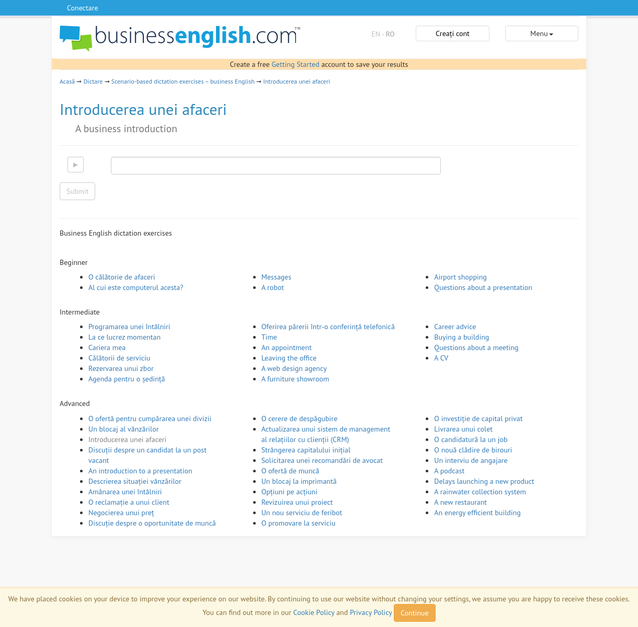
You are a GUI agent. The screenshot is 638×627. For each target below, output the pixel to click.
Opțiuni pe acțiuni (289, 491)
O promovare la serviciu (298, 523)
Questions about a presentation (483, 287)
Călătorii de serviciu (119, 358)
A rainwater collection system (480, 491)
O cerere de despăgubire (299, 418)
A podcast (449, 470)
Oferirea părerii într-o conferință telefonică (328, 326)
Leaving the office (289, 358)
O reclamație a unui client (128, 502)
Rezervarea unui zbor (121, 368)
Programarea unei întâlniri (129, 326)
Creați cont (453, 33)
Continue (414, 613)
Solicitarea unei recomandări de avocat (322, 460)
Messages (276, 277)
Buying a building (461, 337)
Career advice (455, 326)
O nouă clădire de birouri (473, 450)
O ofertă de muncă (290, 470)
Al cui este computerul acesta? (135, 287)
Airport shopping (460, 277)
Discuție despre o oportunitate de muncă (152, 523)
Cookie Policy (314, 612)
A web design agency (294, 368)
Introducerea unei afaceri (296, 81)
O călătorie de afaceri (121, 277)
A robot (272, 287)
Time (269, 337)
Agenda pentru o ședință (126, 379)
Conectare (82, 8)
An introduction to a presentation (140, 470)
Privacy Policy (371, 612)
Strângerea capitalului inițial (305, 450)
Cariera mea (107, 347)
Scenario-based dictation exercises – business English (183, 81)
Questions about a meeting (476, 347)
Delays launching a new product (484, 481)
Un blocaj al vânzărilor (123, 429)
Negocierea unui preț (121, 512)
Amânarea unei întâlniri (125, 491)
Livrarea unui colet (463, 429)
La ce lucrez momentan (124, 337)
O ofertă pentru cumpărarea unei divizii (149, 418)
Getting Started (295, 64)
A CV (441, 358)
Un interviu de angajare (470, 460)
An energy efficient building (477, 512)
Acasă (67, 81)
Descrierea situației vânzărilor (134, 481)
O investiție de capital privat (478, 418)
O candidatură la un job (470, 439)
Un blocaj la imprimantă (299, 481)
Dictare (93, 81)
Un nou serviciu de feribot (302, 512)
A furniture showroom (295, 379)
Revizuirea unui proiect (297, 502)
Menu (541, 33)
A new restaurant (460, 502)
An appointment (286, 347)
